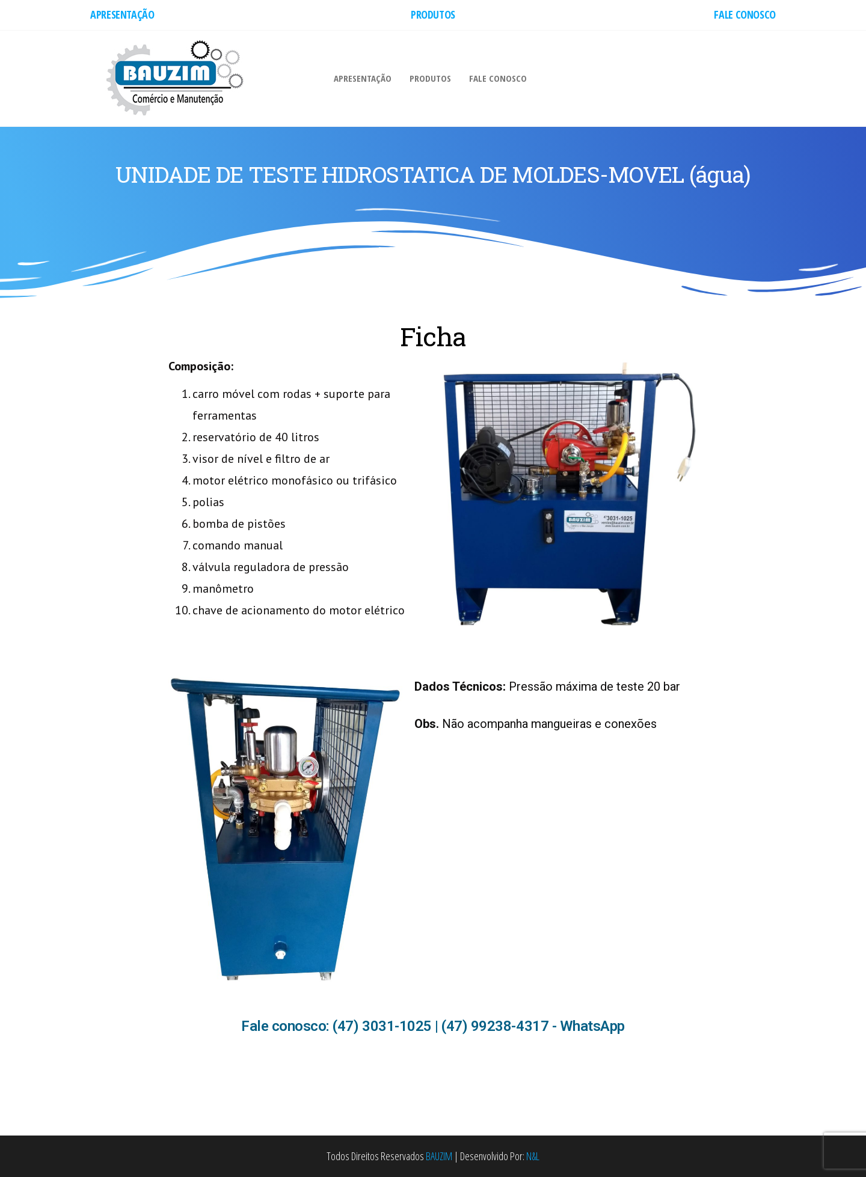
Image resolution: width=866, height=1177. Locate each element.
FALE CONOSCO (745, 14)
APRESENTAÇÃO (122, 14)
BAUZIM (439, 1156)
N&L (532, 1156)
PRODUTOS (433, 14)
